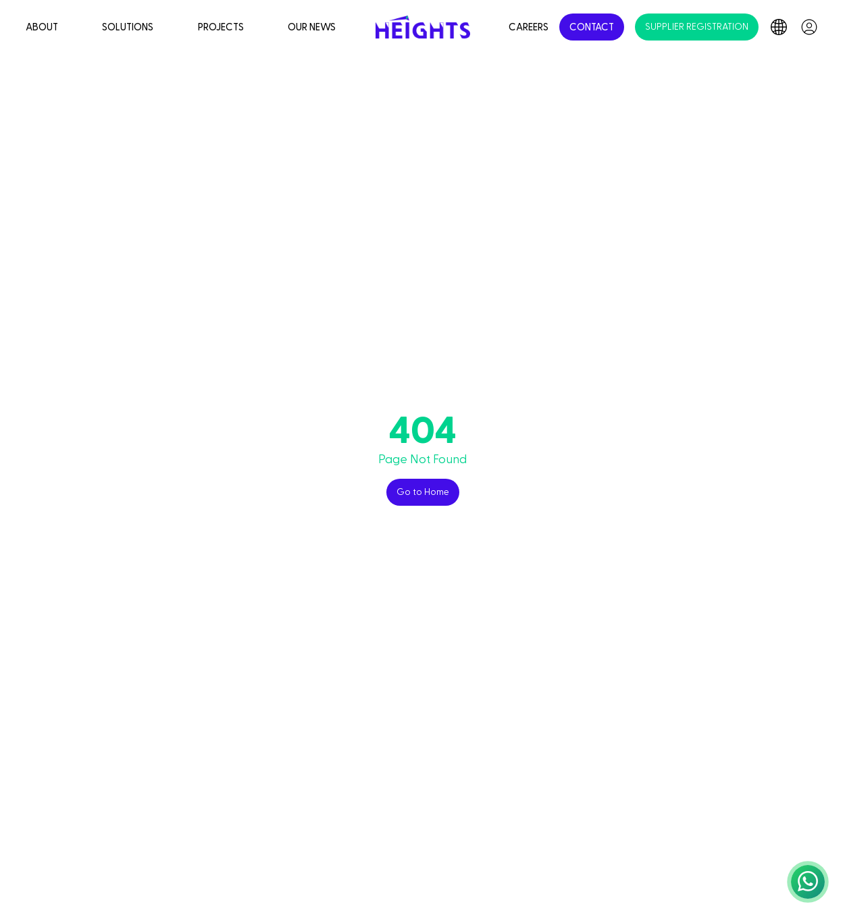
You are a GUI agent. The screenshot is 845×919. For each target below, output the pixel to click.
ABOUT (42, 27)
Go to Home (422, 492)
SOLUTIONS (127, 27)
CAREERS (528, 27)
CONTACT (591, 27)
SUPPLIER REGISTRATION (696, 27)
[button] (808, 882)
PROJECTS (221, 27)
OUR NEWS (312, 27)
